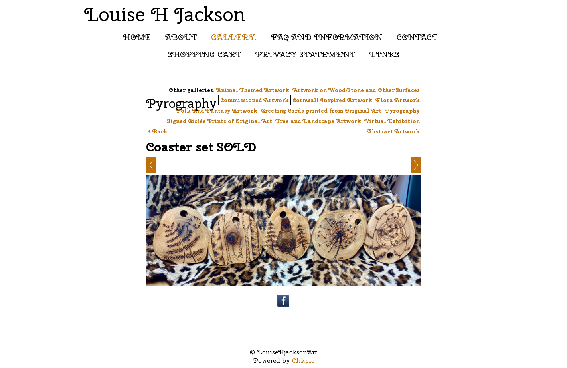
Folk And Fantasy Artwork (216, 110)
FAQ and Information (326, 37)
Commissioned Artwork (254, 100)
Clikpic (303, 360)
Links (384, 54)
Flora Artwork (398, 100)
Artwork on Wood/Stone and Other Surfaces (356, 89)
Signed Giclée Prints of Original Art (220, 121)
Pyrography (402, 110)
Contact (417, 37)
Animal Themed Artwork (252, 89)
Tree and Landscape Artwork (318, 121)
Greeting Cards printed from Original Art (321, 110)
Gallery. (234, 37)
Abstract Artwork (393, 131)
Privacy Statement (305, 54)
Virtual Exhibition (392, 121)
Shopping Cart (204, 54)
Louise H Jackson (164, 14)
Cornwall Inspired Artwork (332, 100)
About (181, 37)
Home (137, 37)
